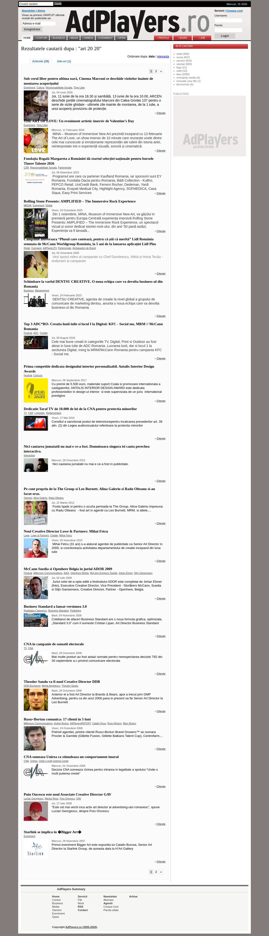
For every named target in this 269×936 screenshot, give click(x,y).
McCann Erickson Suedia (103, 573)
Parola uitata (111, 910)
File (80, 899)
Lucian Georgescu (33, 798)
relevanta (163, 56)
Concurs (37, 375)
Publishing (75, 610)
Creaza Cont (111, 906)
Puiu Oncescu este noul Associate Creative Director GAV (67, 794)
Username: (221, 15)
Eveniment (29, 87)
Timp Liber (79, 87)
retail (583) (182, 53)
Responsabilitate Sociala (59, 87)
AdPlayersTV (49, 248)
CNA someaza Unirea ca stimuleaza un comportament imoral (71, 757)
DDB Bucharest (32, 686)
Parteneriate (64, 167)
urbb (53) (181, 70)
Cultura (40, 87)
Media (55, 906)
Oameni (28, 498)
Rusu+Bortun (114, 723)
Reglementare (53, 413)
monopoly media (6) (188, 77)
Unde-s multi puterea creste (54, 761)
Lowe (27, 535)
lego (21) (181, 67)
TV (25, 413)
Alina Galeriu (40, 498)
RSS (80, 906)
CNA (30, 413)
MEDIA (28, 205)
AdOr (66, 573)
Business (29, 290)
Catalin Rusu (99, 723)
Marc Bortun (129, 723)
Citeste (161, 113)
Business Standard (58, 610)
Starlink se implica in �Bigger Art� (52, 832)
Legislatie (39, 413)
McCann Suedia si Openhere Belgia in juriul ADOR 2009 (68, 569)
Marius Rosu (51, 798)
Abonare (108, 899)
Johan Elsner (126, 573)
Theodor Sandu (70, 686)
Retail (27, 248)
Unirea (33, 761)
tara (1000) (183, 74)
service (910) (184, 60)
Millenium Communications (47, 573)
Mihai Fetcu (65, 535)
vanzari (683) (184, 64)
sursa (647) (183, 57)
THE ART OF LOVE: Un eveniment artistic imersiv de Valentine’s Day (79, 121)
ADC (35, 333)
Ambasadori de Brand (84, 248)
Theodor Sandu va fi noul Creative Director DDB (62, 682)
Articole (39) (40, 61)
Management (42, 290)
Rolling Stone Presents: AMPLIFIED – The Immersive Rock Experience (80, 201)
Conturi (56, 899)
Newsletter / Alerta (33, 10)
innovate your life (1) (188, 81)
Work (81, 903)
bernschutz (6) (184, 84)
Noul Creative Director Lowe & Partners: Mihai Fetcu (66, 531)
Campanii (36, 248)
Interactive (29, 455)
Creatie (43, 333)
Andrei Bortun (61, 723)
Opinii (55, 916)
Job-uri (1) (64, 61)
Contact (83, 910)
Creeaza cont (234, 10)
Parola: (218, 25)
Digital (49, 205)
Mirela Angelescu (51, 686)
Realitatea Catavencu (35, 610)
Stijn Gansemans (143, 573)
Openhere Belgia (80, 573)
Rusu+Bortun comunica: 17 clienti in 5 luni (57, 719)
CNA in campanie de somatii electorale (54, 644)
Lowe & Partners (40, 535)
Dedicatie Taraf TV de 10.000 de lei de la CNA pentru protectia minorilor (80, 409)
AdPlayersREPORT (80, 723)
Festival (28, 333)
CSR (26, 167)
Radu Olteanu (56, 498)
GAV (78, 798)
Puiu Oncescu (67, 798)
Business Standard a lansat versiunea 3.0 (55, 606)
